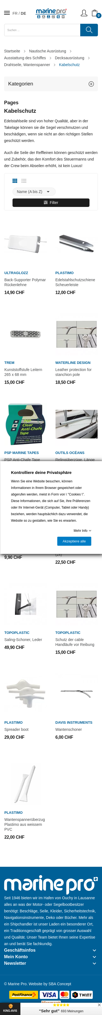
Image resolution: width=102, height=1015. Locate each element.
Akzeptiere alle (74, 541)
